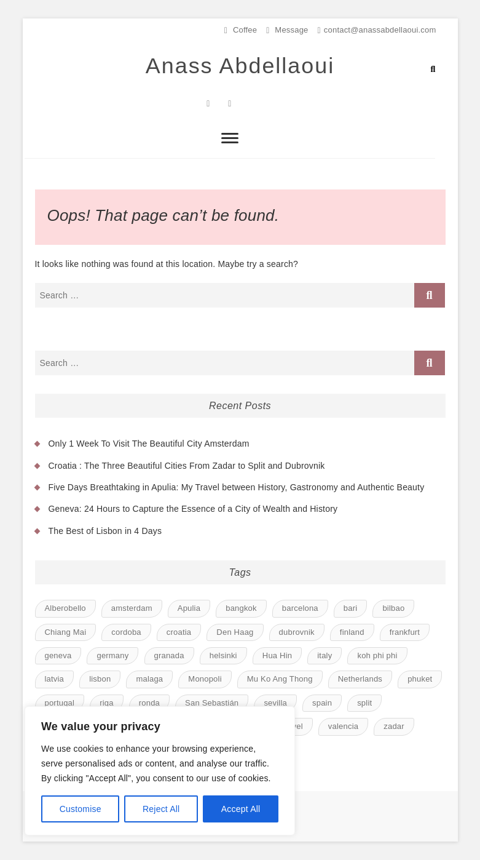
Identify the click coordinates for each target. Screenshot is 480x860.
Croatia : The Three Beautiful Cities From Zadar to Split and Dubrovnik (187, 466)
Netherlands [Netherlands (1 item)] (360, 679)
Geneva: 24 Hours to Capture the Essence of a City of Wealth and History (193, 509)
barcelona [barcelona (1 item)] (300, 608)
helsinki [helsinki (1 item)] (223, 655)
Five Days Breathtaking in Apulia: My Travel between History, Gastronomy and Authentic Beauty (237, 487)
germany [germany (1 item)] (112, 655)
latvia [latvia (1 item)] (55, 679)
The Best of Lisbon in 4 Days (105, 531)
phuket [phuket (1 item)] (419, 679)
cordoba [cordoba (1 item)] (126, 632)
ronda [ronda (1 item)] (149, 702)
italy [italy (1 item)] (324, 655)
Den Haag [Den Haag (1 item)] (234, 632)
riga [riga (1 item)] (106, 702)
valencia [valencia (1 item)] (343, 726)
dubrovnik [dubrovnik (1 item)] (297, 632)
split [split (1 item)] (364, 702)
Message (287, 29)
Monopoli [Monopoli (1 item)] (204, 679)
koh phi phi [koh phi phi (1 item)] (377, 655)
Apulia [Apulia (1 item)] (189, 608)
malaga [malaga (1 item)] (149, 679)
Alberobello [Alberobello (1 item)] (65, 608)
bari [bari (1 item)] (350, 608)
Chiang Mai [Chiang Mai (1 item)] (66, 632)
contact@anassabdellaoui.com (377, 29)
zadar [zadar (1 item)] (394, 726)
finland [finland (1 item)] (352, 632)
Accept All (240, 809)
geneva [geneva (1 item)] (58, 655)
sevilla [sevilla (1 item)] (275, 702)
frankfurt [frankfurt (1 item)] (405, 632)
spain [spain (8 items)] (322, 702)
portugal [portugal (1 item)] (60, 702)
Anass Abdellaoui (239, 66)
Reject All (161, 809)
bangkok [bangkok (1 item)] (241, 608)
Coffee (240, 29)
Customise (80, 809)
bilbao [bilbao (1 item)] (393, 608)
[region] (160, 770)
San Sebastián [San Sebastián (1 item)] (211, 702)
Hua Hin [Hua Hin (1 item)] (277, 655)
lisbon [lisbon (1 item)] (100, 679)
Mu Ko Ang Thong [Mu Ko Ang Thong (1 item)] (280, 679)
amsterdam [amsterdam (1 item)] (131, 608)
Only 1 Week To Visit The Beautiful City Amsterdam (149, 443)
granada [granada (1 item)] (169, 655)
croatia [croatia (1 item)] (179, 632)
